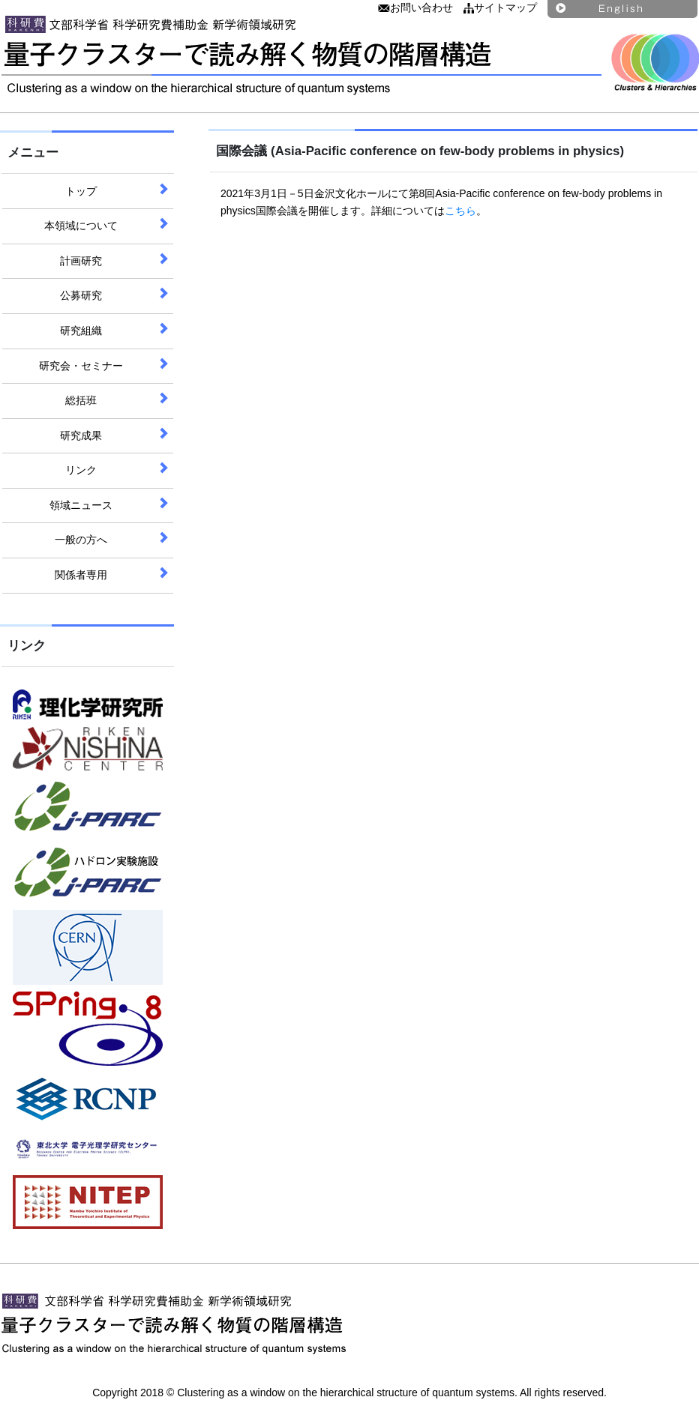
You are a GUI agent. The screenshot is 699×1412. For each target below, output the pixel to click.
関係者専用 (81, 575)
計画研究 (81, 261)
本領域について (81, 226)
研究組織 (81, 331)
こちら (460, 211)
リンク (81, 470)
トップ (81, 191)
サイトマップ (500, 7)
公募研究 (81, 295)
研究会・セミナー (81, 366)
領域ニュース (81, 505)
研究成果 (81, 435)
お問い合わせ (415, 7)
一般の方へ (81, 540)
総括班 (81, 400)
